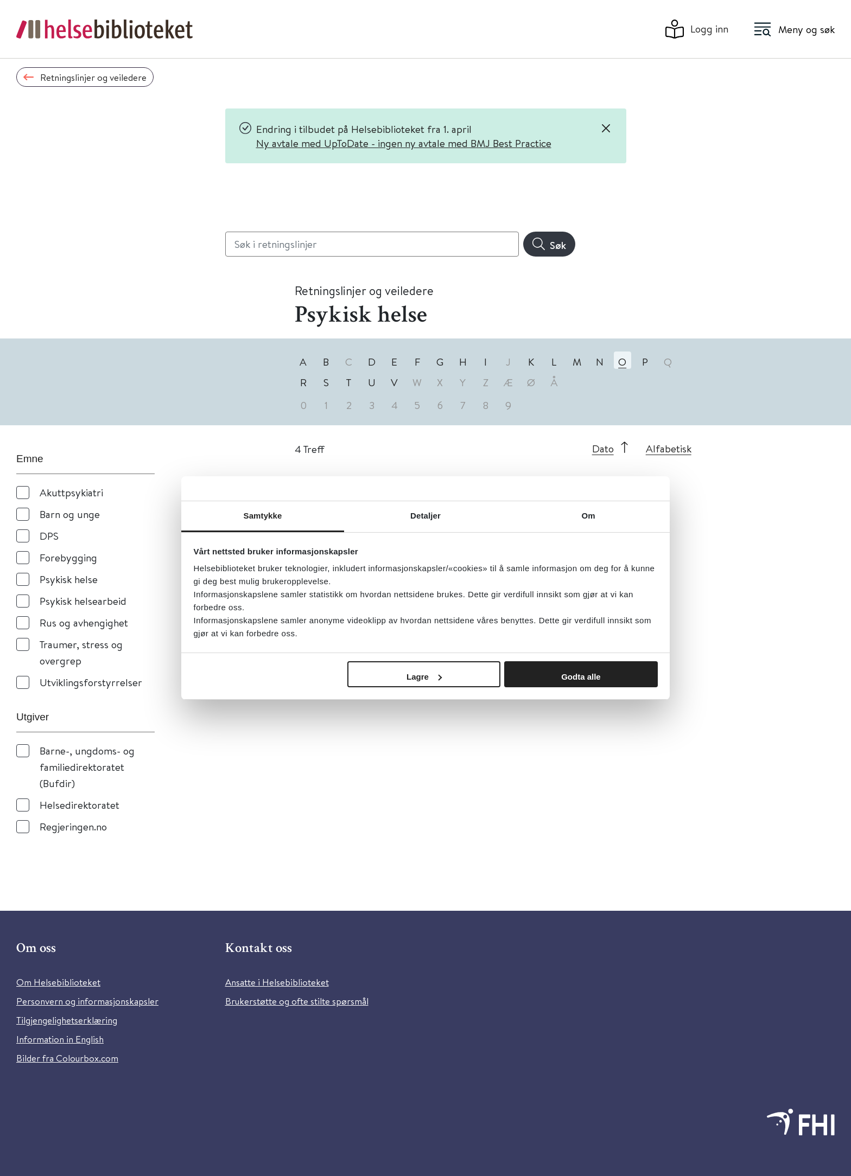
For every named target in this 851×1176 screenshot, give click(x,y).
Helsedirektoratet (79, 804)
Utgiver (32, 717)
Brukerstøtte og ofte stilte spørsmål (297, 1001)
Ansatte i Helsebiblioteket (277, 982)
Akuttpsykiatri (71, 492)
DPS (49, 535)
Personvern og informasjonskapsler (87, 1001)
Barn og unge (70, 514)
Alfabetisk (668, 448)
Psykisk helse (69, 579)
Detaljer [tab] (425, 515)
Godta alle (581, 676)
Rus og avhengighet (84, 622)
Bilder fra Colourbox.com (67, 1058)
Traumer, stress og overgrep (81, 652)
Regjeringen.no (73, 826)
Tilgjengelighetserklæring (66, 1020)
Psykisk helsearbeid (83, 601)
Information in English (60, 1039)
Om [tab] (588, 515)
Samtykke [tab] (263, 515)
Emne (29, 458)
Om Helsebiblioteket (58, 982)
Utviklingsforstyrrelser (91, 682)
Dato (603, 448)
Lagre (424, 676)
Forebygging (68, 557)
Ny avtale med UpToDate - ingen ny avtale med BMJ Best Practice (403, 143)
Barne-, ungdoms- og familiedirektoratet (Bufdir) (87, 767)
